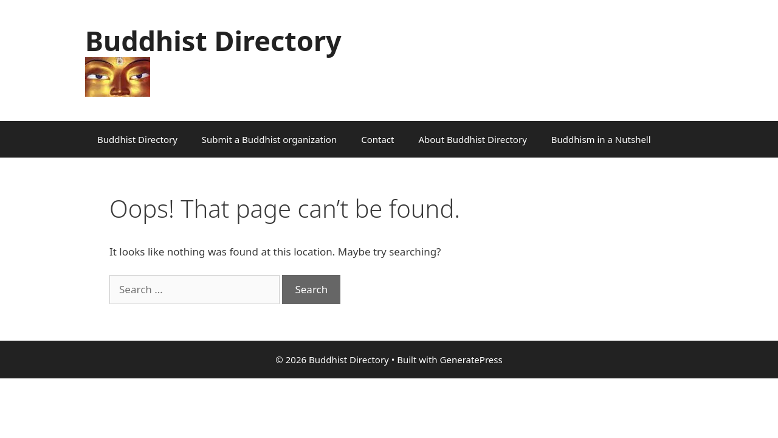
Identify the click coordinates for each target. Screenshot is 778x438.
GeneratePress (471, 359)
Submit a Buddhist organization (269, 139)
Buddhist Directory (213, 40)
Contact (377, 139)
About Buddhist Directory (472, 139)
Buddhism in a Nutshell (601, 139)
